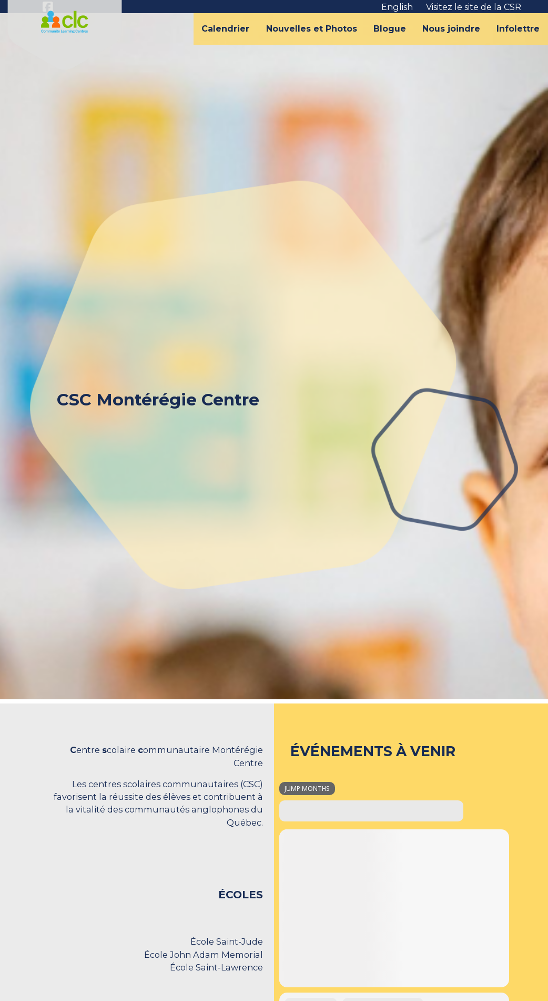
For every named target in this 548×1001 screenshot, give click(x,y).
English (397, 7)
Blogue (389, 29)
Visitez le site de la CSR (473, 7)
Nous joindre (451, 29)
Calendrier (225, 29)
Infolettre (518, 29)
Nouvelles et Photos (311, 29)
